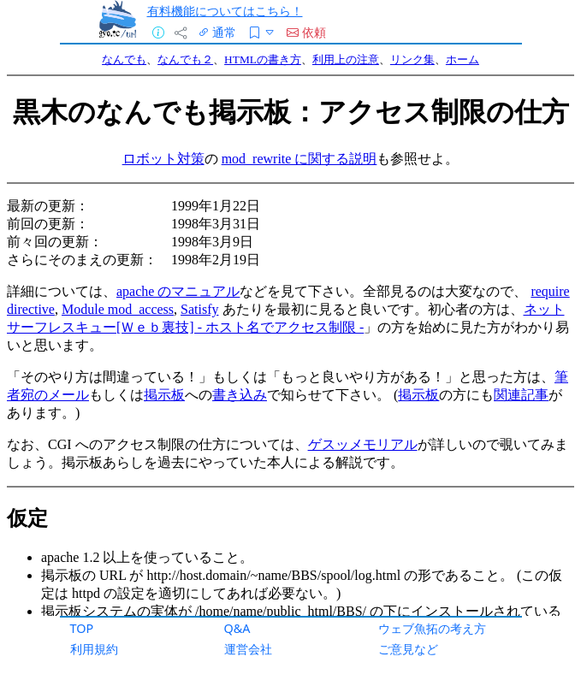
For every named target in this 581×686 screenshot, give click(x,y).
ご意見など (408, 649)
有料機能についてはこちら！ (225, 11)
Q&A (237, 628)
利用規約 (94, 649)
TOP (82, 628)
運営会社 (248, 649)
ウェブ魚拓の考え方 (432, 628)
